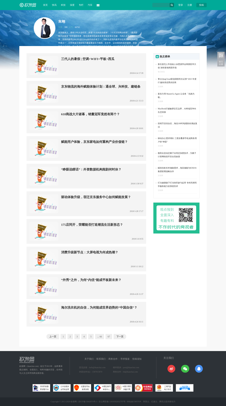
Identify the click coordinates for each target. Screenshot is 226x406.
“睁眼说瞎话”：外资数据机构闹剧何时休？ (91, 169)
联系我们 (101, 359)
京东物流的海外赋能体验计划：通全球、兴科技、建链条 (100, 86)
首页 (45, 5)
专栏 (81, 5)
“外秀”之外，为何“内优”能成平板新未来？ (91, 280)
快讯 (54, 5)
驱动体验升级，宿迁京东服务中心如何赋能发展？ (96, 197)
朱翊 (61, 21)
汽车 (90, 5)
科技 (63, 5)
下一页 (119, 336)
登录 (180, 5)
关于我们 (89, 359)
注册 (189, 5)
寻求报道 (125, 359)
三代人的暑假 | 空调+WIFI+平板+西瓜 (87, 59)
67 (109, 336)
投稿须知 (137, 359)
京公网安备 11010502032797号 (112, 402)
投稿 (201, 5)
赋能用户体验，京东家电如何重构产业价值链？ (94, 142)
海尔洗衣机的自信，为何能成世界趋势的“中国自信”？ (99, 307)
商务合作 (113, 359)
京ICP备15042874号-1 (87, 402)
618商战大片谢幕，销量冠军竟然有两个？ (90, 114)
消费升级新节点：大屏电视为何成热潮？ (89, 252)
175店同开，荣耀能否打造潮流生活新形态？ (92, 224)
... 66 (99, 336)
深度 (72, 5)
